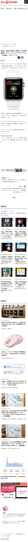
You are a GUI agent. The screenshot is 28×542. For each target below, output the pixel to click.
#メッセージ (12, 46)
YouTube (21, 5)
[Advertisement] (14, 25)
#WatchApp (5, 46)
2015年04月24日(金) (5, 44)
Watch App (8, 8)
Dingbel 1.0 (14, 115)
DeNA (2, 113)
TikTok (25, 5)
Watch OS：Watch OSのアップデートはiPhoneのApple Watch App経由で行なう (13, 179)
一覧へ (14, 197)
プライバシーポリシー (8, 534)
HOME (2, 8)
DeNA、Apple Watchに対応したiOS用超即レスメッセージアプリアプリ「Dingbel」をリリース (14, 53)
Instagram (15, 5)
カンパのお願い (6, 536)
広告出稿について (21, 534)
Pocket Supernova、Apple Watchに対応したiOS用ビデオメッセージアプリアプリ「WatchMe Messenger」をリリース (14, 189)
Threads (10, 5)
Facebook (5, 5)
